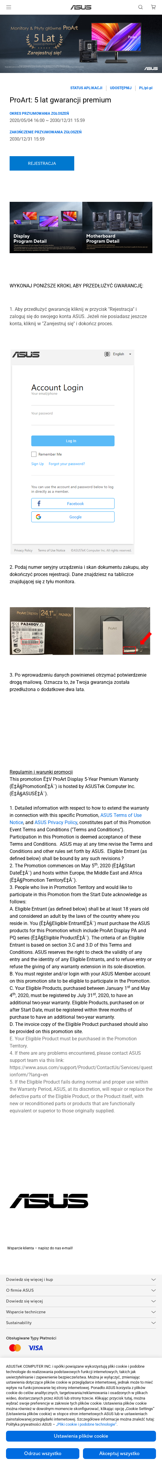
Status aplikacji (86, 88)
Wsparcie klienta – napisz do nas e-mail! (40, 1248)
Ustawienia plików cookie (81, 1436)
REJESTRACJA (42, 163)
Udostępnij (121, 88)
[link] (81, 7)
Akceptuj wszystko (119, 1454)
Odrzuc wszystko (42, 1454)
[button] (8, 7)
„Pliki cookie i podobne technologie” (86, 1424)
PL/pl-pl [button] (145, 88)
